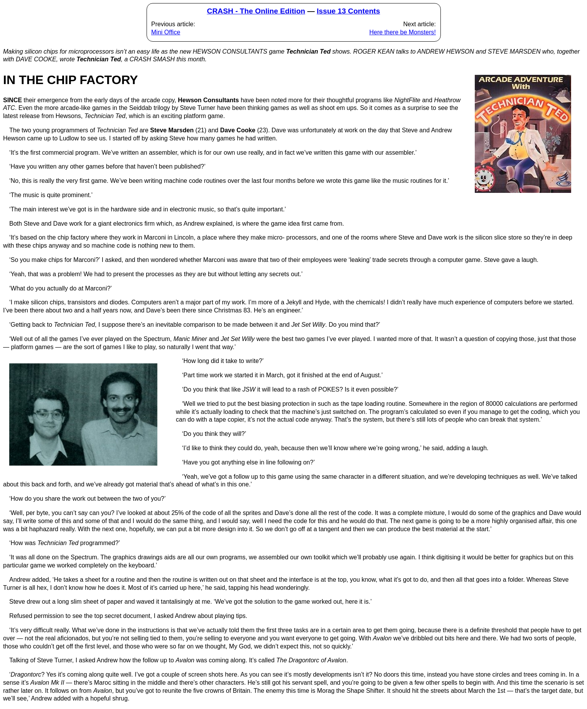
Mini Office (165, 32)
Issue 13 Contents (348, 11)
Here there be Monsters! (402, 32)
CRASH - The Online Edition (256, 11)
